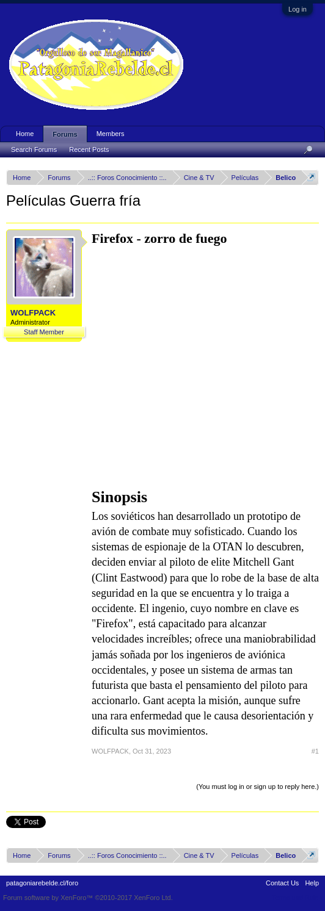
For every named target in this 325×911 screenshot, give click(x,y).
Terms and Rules (296, 897)
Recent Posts (89, 149)
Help (312, 883)
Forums (65, 134)
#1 (315, 751)
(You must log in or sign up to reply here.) (257, 786)
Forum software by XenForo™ (88, 897)
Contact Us (282, 883)
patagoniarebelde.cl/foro (42, 883)
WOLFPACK (33, 312)
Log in (297, 9)
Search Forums (34, 149)
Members (111, 133)
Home (25, 133)
